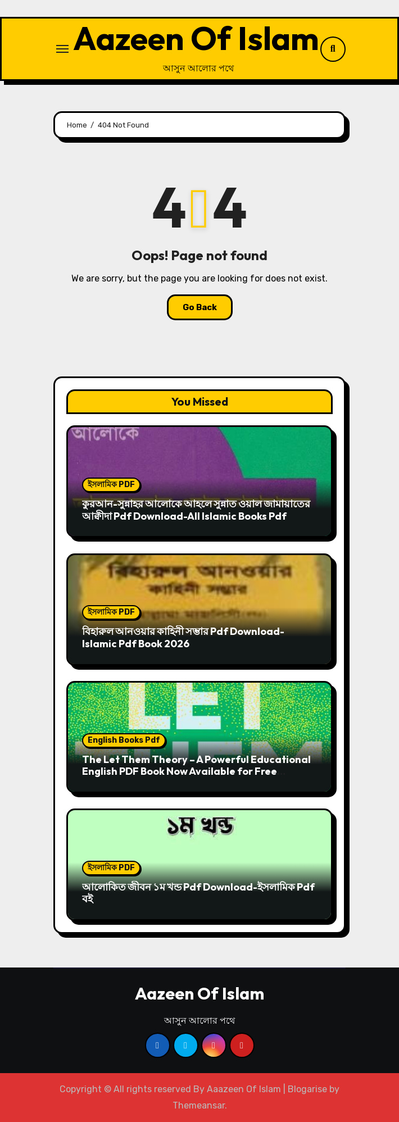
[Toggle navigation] (62, 49)
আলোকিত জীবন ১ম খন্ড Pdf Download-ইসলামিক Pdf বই (198, 893)
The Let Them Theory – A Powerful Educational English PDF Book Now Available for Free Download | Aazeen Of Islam (196, 771)
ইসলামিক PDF (111, 484)
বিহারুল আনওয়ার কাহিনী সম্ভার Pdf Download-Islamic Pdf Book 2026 (183, 637)
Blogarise (307, 1089)
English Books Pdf (124, 740)
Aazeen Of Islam (196, 37)
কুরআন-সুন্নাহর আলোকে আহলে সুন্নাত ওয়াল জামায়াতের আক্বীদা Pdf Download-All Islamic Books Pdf (196, 510)
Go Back (200, 307)
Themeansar (199, 1105)
